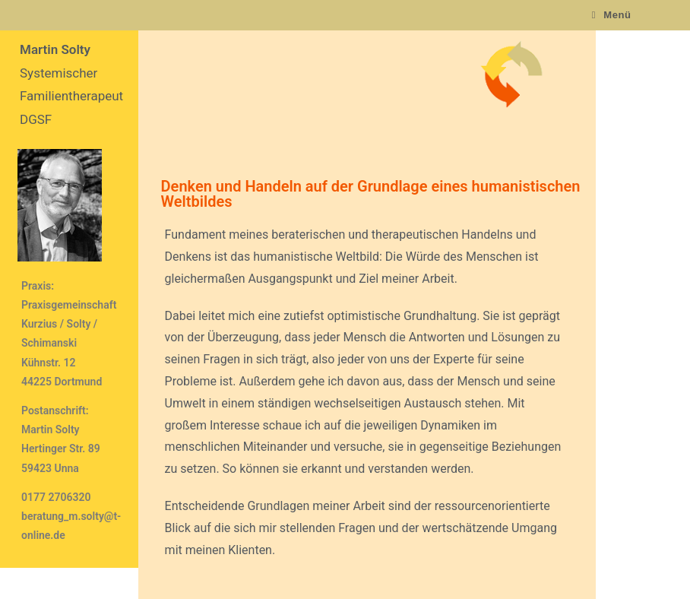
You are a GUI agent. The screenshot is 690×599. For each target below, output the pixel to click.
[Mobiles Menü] (611, 15)
